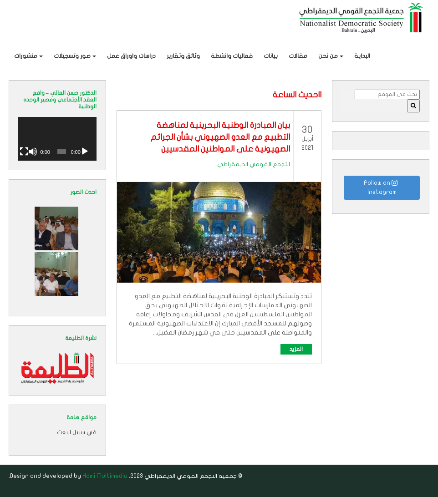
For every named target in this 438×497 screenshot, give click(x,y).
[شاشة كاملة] (24, 151)
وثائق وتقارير (183, 56)
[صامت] (32, 151)
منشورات (25, 56)
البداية (362, 56)
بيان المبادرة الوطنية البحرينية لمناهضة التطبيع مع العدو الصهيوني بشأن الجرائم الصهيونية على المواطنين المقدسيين (220, 137)
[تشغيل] (84, 151)
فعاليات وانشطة (232, 56)
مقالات (298, 56)
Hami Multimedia (104, 476)
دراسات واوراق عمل (131, 56)
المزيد (296, 349)
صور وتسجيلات (72, 56)
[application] (57, 139)
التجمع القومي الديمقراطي (253, 164)
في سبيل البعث (77, 432)
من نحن (328, 56)
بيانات (271, 56)
